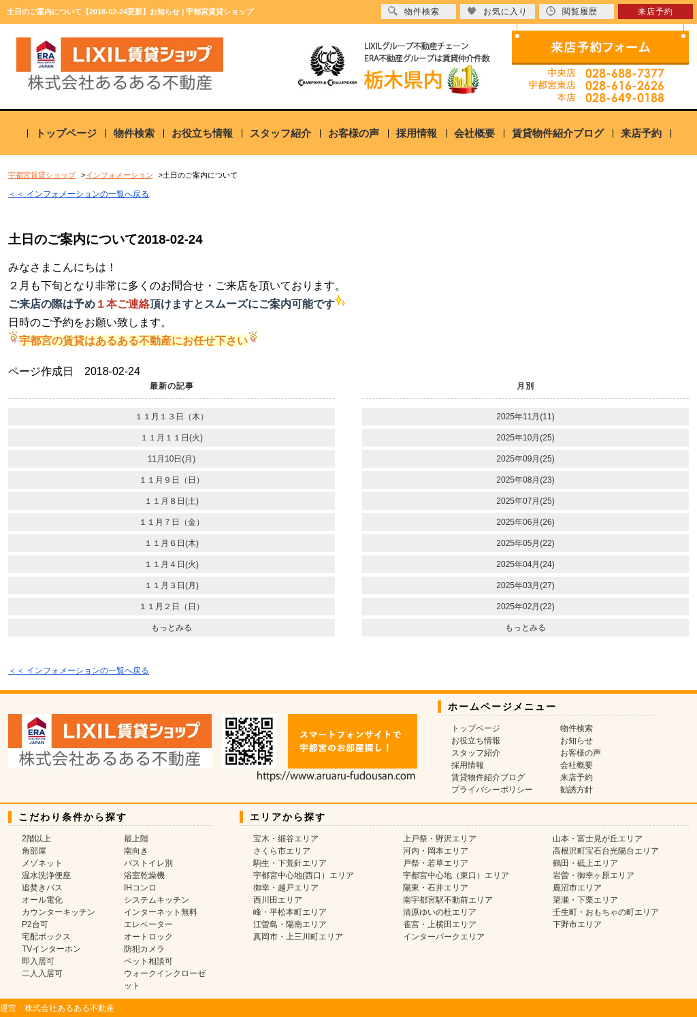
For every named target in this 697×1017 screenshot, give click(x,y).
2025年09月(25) (525, 459)
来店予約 (641, 133)
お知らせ (576, 740)
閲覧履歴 (572, 11)
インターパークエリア (444, 936)
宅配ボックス (46, 936)
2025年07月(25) (525, 501)
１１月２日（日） (171, 606)
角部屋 (34, 851)
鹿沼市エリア (577, 887)
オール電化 (42, 900)
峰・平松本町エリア (290, 912)
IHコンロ (140, 887)
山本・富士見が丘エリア (598, 838)
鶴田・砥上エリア (585, 863)
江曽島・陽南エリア (290, 924)
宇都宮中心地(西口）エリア (303, 875)
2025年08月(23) (525, 480)
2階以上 (36, 838)
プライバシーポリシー (492, 789)
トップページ (66, 133)
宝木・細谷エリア (286, 838)
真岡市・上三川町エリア (298, 936)
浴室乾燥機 (144, 875)
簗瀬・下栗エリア (585, 900)
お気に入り (497, 11)
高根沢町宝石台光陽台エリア (606, 851)
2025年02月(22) (525, 606)
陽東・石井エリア (435, 887)
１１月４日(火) (171, 564)
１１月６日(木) (171, 543)
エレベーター (148, 924)
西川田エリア (277, 900)
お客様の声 (353, 133)
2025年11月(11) (525, 416)
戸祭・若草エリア (435, 863)
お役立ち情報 (202, 133)
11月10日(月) (172, 459)
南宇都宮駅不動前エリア (448, 900)
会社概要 (474, 133)
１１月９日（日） (171, 480)
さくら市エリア (281, 851)
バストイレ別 (148, 863)
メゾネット (42, 863)
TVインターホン (51, 949)
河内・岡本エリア (435, 851)
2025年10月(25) (525, 437)
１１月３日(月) (171, 585)
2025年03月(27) (525, 585)
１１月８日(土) (171, 501)
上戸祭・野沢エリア (439, 838)
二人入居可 (42, 973)
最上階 (136, 838)
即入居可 (38, 961)
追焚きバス (42, 887)
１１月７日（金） (171, 522)
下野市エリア (577, 924)
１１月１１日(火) (171, 437)
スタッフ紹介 (280, 133)
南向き (136, 851)
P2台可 (35, 924)
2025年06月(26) (525, 522)
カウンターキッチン (58, 912)
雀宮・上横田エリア (439, 924)
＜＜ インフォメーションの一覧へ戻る (78, 194)
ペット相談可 (148, 961)
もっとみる (171, 627)
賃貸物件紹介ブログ (558, 133)
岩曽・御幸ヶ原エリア (593, 875)
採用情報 (416, 133)
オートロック (148, 936)
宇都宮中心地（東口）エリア (456, 875)
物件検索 (134, 133)
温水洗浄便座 (46, 875)
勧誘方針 (576, 789)
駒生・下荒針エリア (290, 863)
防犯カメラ (144, 949)
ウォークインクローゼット (165, 979)
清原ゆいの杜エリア (439, 912)
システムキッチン (156, 900)
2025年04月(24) (525, 564)
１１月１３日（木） (171, 416)
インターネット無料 (160, 912)
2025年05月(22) (525, 543)
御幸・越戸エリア (286, 887)
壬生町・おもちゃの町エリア (606, 912)
